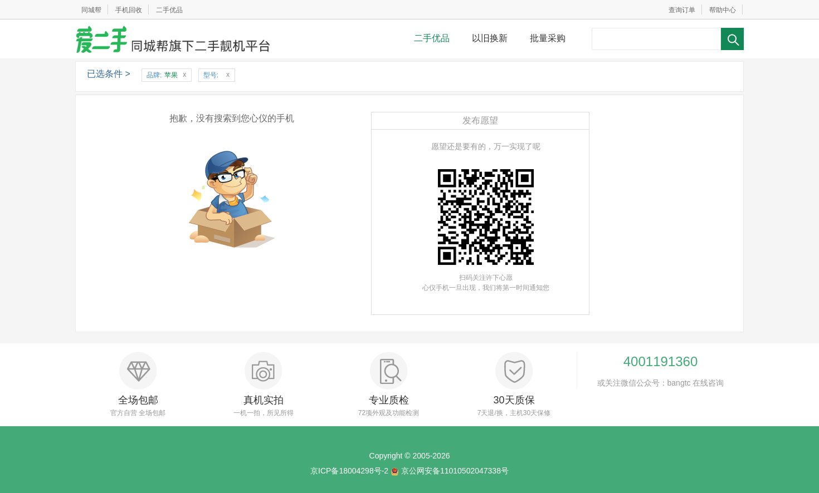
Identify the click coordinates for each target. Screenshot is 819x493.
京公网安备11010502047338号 (455, 470)
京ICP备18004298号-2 (349, 470)
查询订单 (682, 10)
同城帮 (91, 10)
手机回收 (128, 10)
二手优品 (169, 10)
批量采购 (548, 38)
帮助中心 (722, 10)
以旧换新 (490, 38)
